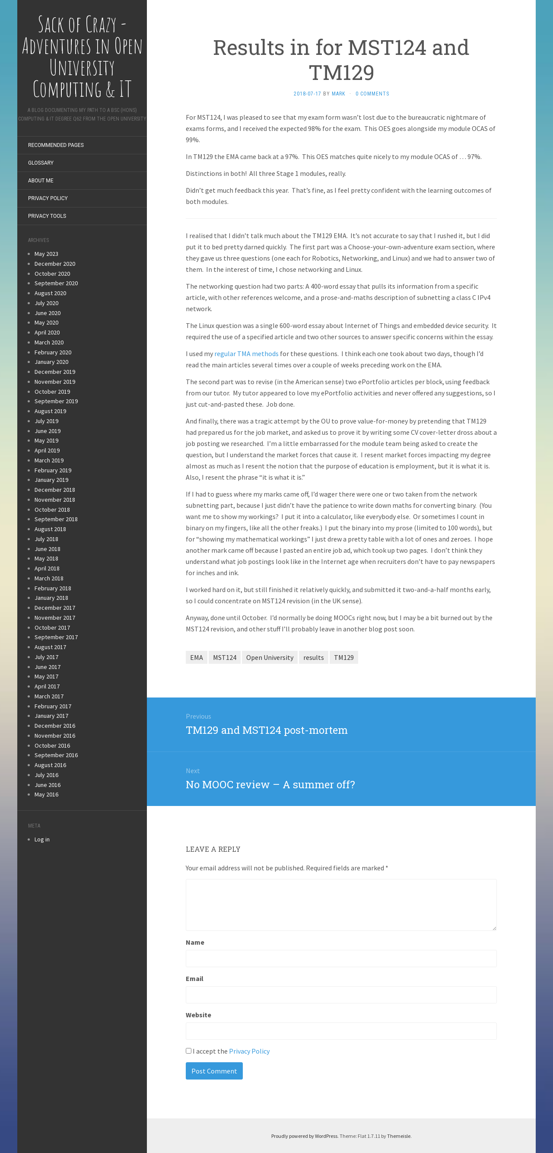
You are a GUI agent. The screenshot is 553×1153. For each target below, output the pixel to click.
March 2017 (49, 696)
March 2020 (49, 342)
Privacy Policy (48, 198)
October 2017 (52, 627)
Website (198, 1014)
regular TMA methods (246, 353)
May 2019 (46, 440)
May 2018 (46, 558)
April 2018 (47, 568)
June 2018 (47, 549)
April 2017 (47, 686)
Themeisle (398, 1136)
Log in (42, 839)
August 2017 (50, 647)
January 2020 (51, 362)
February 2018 (53, 588)
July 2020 (46, 303)
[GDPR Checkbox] (188, 1051)
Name (195, 942)
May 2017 (46, 676)
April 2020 (47, 332)
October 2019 (52, 391)
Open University (269, 657)
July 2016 (46, 775)
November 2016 (55, 735)
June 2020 (47, 313)
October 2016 (52, 745)
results (313, 657)
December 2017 (55, 608)
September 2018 (56, 519)
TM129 (344, 657)
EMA (196, 657)
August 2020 (50, 293)
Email (194, 978)
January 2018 (51, 598)
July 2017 (46, 657)
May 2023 (46, 254)
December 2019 (55, 372)
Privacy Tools (47, 216)
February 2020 (53, 352)
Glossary (41, 163)
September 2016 (56, 755)
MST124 (224, 657)
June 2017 (47, 667)
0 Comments (372, 94)
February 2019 (53, 470)
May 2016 (46, 794)
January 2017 (51, 716)
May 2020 (46, 322)
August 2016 (50, 765)
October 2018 (52, 509)
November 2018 (55, 499)
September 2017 (56, 637)
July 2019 (46, 421)
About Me (41, 181)
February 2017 (53, 706)
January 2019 (51, 480)
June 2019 (47, 431)
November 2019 (55, 381)
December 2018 (55, 490)
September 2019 (56, 401)
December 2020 (55, 264)
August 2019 (50, 411)
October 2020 (52, 273)
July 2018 (46, 539)
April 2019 (47, 450)
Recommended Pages (56, 145)
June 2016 (47, 785)
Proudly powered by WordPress (304, 1136)
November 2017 (55, 617)
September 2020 (56, 283)
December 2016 (55, 725)
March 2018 (49, 578)
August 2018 (50, 529)
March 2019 (49, 460)
